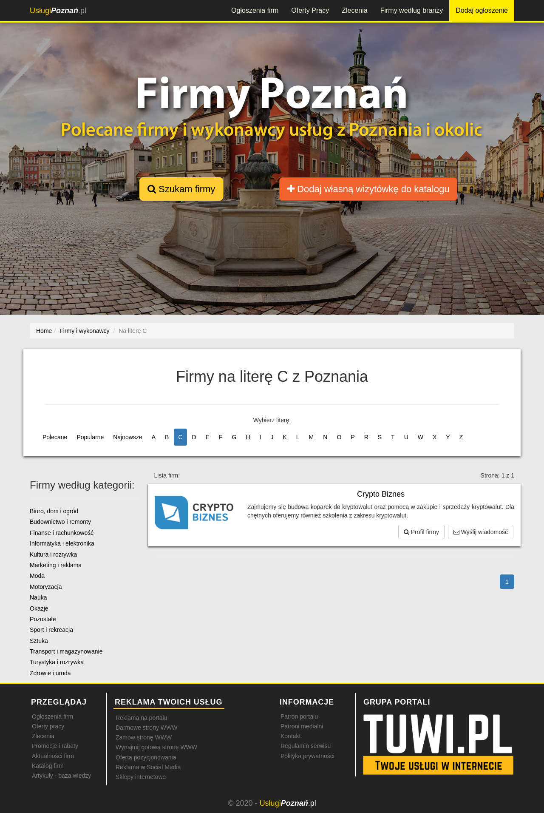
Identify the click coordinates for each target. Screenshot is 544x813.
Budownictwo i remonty (60, 521)
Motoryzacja (46, 586)
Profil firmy (421, 532)
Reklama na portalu (141, 717)
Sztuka (39, 640)
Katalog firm (48, 765)
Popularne (90, 437)
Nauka (38, 597)
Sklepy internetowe (141, 776)
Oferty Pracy (310, 10)
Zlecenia (354, 10)
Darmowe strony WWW (146, 727)
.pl (58, 10)
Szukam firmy (181, 189)
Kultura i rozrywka (53, 554)
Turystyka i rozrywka (57, 662)
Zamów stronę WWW (144, 737)
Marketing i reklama (56, 565)
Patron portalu (299, 716)
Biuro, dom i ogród (54, 511)
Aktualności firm (53, 756)
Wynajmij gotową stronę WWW (156, 747)
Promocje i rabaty (55, 745)
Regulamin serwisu (305, 745)
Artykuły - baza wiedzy (61, 775)
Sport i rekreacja (51, 629)
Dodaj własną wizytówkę (368, 189)
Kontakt (290, 736)
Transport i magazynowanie (66, 651)
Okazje (39, 608)
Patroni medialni (301, 726)
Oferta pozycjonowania (146, 757)
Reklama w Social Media (148, 767)
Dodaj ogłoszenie (482, 10)
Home (44, 330)
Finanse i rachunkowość (62, 532)
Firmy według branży (411, 10)
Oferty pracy (48, 726)
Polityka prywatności (307, 756)
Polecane (54, 437)
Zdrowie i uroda (50, 673)
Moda (37, 575)
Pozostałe (43, 619)
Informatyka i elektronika (62, 543)
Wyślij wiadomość (480, 532)
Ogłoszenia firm (254, 10)
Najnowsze (127, 437)
